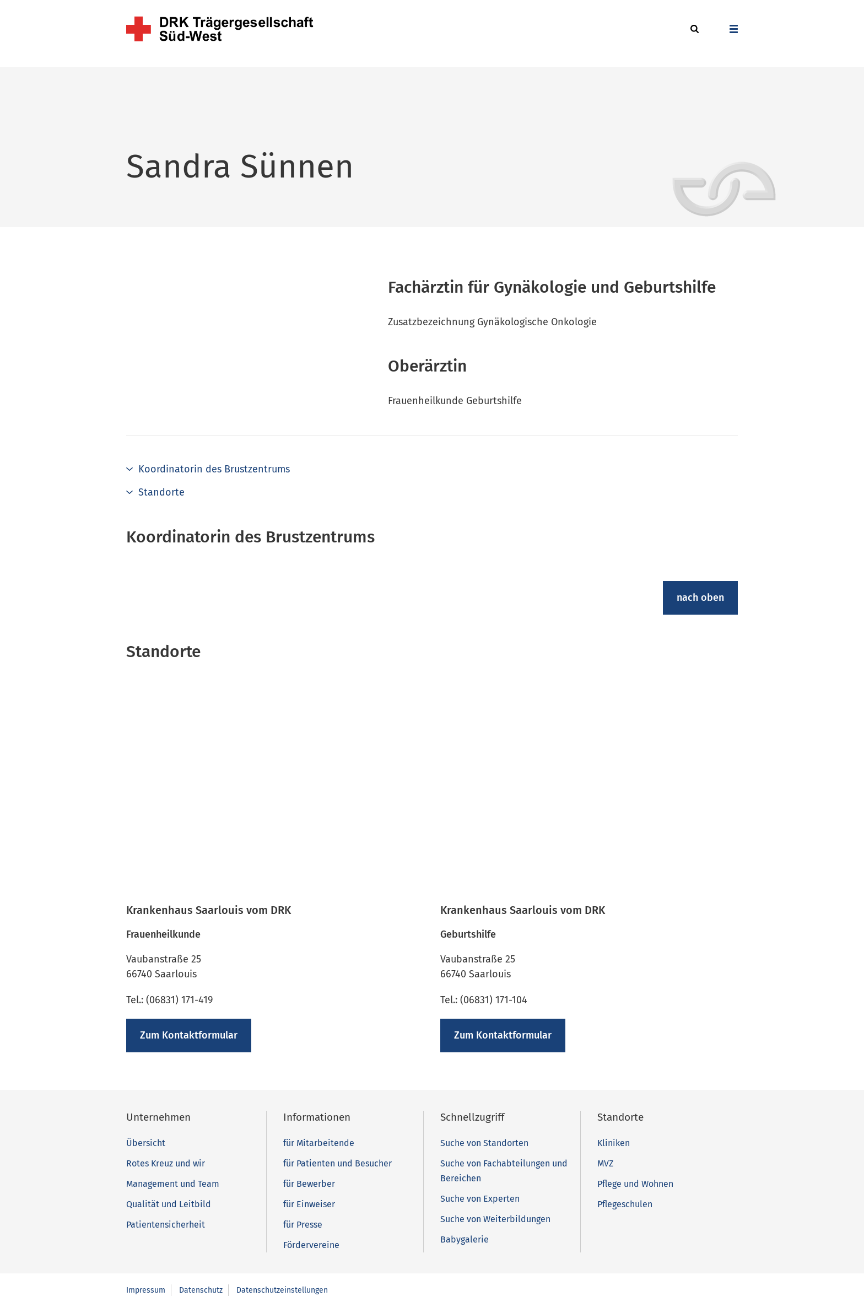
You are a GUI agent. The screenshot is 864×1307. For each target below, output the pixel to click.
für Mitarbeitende (318, 1143)
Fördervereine (311, 1245)
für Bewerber (309, 1184)
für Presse (302, 1224)
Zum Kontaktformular (188, 1035)
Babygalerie (464, 1239)
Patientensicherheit (165, 1224)
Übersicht (145, 1143)
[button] (693, 30)
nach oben (700, 597)
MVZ (605, 1163)
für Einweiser (309, 1204)
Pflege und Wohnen (635, 1184)
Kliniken (613, 1143)
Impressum (145, 1290)
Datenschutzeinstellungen (282, 1290)
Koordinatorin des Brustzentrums (214, 469)
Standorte (161, 492)
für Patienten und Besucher (337, 1163)
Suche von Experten (480, 1198)
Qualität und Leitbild (168, 1204)
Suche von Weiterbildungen (495, 1219)
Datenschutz (201, 1290)
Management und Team (172, 1184)
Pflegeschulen (624, 1204)
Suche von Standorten (484, 1143)
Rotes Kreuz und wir (165, 1163)
